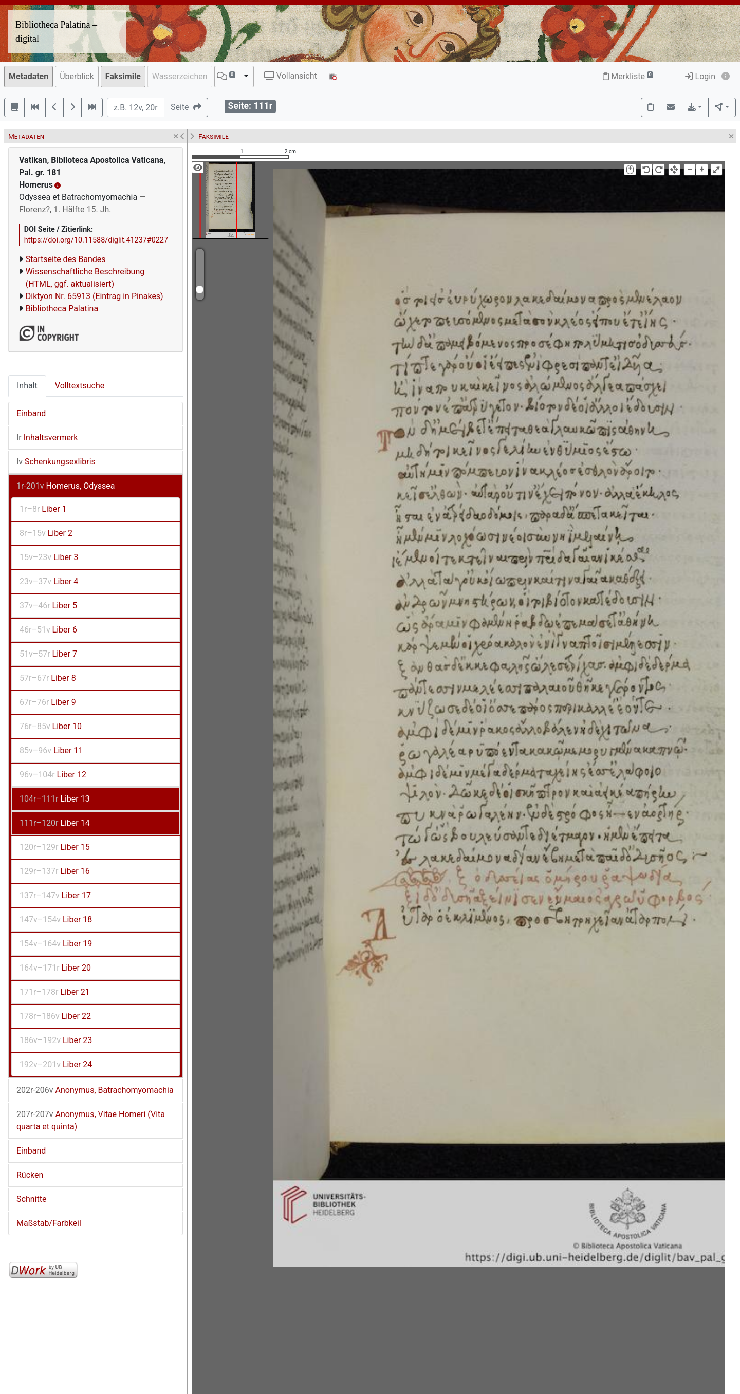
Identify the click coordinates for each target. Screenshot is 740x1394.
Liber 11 (51, 750)
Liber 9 (48, 702)
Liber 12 (53, 774)
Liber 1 (43, 509)
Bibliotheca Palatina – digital (56, 32)
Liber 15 (55, 847)
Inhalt (27, 386)
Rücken (29, 1175)
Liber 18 (56, 919)
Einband (31, 413)
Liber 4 (49, 581)
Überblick (77, 76)
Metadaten (28, 76)
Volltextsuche (79, 386)
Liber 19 (56, 944)
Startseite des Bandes (66, 259)
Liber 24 (56, 1064)
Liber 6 (48, 630)
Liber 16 (55, 871)
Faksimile (123, 76)
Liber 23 (56, 1040)
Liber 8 (48, 678)
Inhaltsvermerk (47, 437)
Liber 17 (55, 895)
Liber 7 (48, 654)
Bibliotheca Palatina (62, 308)
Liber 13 (55, 799)
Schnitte (31, 1199)
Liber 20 (55, 968)
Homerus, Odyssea (65, 486)
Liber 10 (51, 726)
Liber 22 (55, 1016)
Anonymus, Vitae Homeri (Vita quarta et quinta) (90, 1120)
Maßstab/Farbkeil (48, 1223)
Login (700, 76)
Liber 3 (49, 557)
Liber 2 (46, 533)
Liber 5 (48, 605)
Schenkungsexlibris (56, 462)
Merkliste (628, 76)
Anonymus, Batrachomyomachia (95, 1090)
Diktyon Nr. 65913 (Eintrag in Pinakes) (94, 296)
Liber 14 (55, 823)
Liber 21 (55, 992)
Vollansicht (290, 76)
